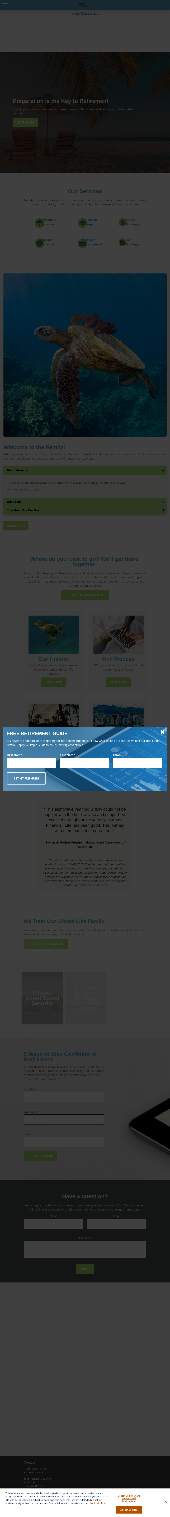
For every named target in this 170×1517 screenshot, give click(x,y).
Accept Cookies (128, 1509)
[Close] (166, 1502)
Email (117, 755)
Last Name (67, 755)
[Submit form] (26, 778)
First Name (14, 755)
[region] (85, 1502)
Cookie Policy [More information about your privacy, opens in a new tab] (97, 1503)
